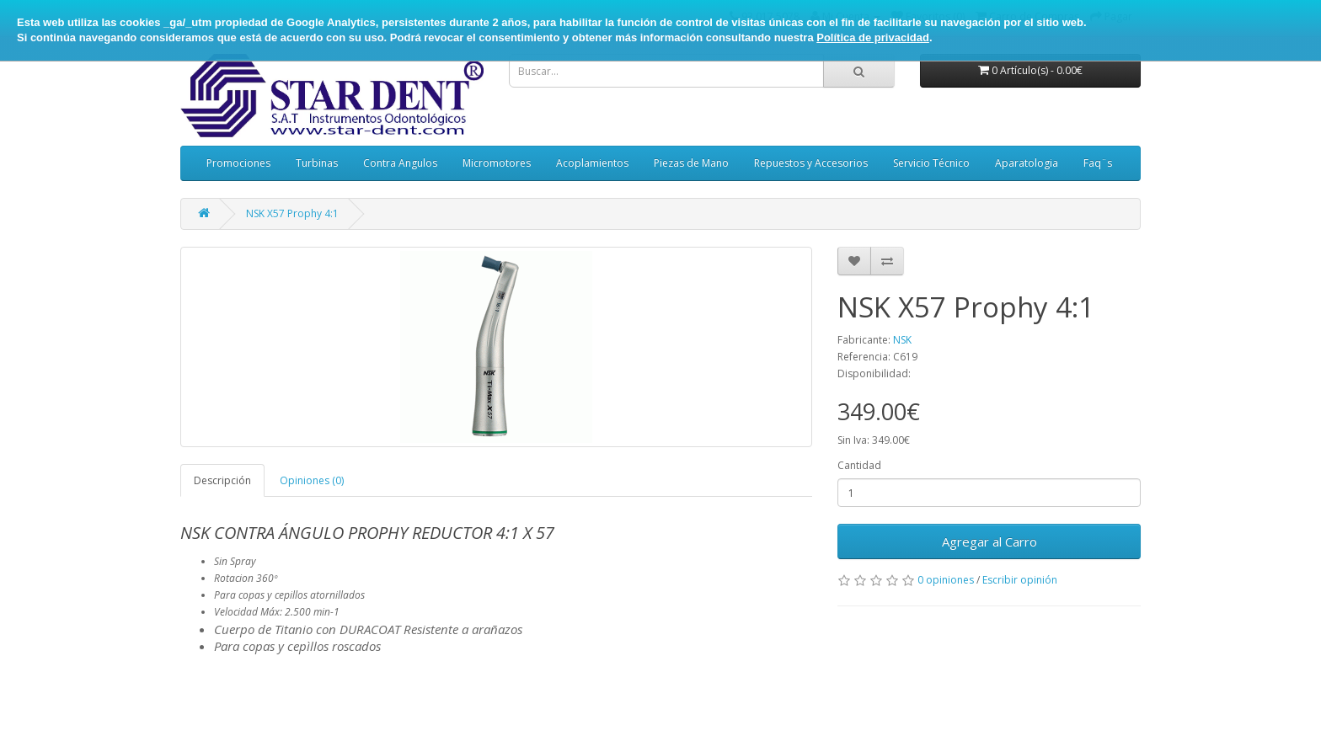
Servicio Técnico (931, 163)
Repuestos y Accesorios (811, 163)
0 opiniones (945, 580)
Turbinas (317, 163)
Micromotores (497, 163)
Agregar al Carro (989, 541)
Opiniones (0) (312, 480)
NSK (902, 340)
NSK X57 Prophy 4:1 (292, 213)
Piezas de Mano (691, 163)
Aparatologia (1026, 163)
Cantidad (859, 465)
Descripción (222, 480)
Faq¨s (1097, 163)
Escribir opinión (1019, 580)
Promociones (238, 163)
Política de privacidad (872, 37)
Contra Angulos (400, 163)
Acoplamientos (592, 163)
